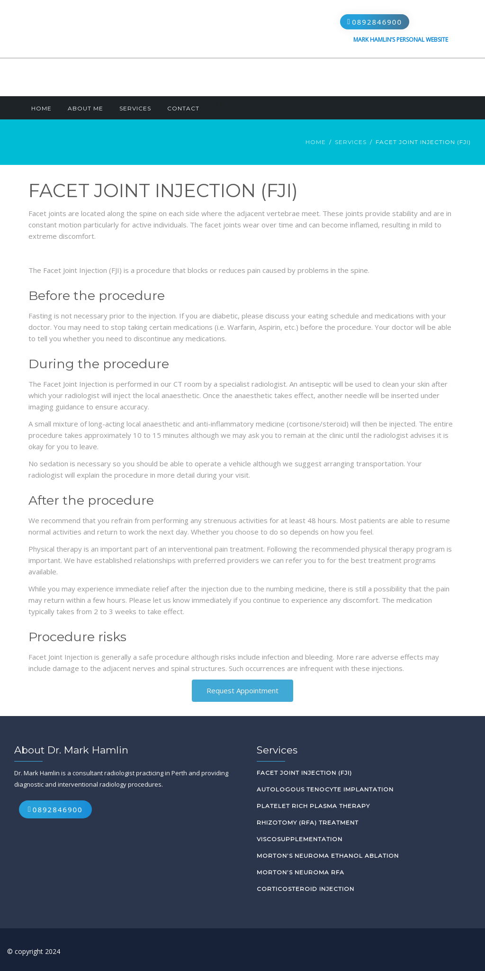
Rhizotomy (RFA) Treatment (308, 822)
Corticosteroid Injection (305, 888)
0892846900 (377, 22)
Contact (183, 108)
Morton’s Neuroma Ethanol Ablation (328, 855)
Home (41, 108)
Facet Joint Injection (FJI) (304, 772)
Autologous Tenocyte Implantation (325, 789)
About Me (85, 108)
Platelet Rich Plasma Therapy (313, 805)
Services (135, 108)
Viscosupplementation (299, 839)
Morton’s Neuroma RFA (300, 872)
